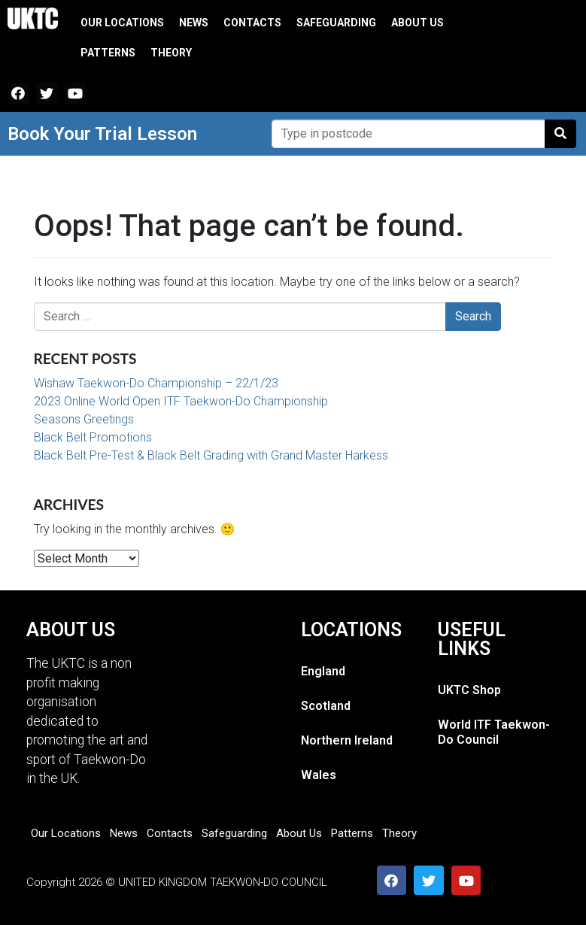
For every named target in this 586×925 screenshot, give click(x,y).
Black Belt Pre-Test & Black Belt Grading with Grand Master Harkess (211, 455)
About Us (417, 23)
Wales (318, 775)
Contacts (252, 23)
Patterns (107, 53)
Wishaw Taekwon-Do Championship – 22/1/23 (156, 383)
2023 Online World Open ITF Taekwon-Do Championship (181, 401)
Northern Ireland (347, 740)
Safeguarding (336, 23)
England (323, 671)
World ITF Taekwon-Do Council (494, 732)
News (193, 23)
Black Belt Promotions (93, 437)
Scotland (326, 706)
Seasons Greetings (84, 419)
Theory (171, 53)
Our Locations (122, 23)
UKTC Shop (469, 690)
